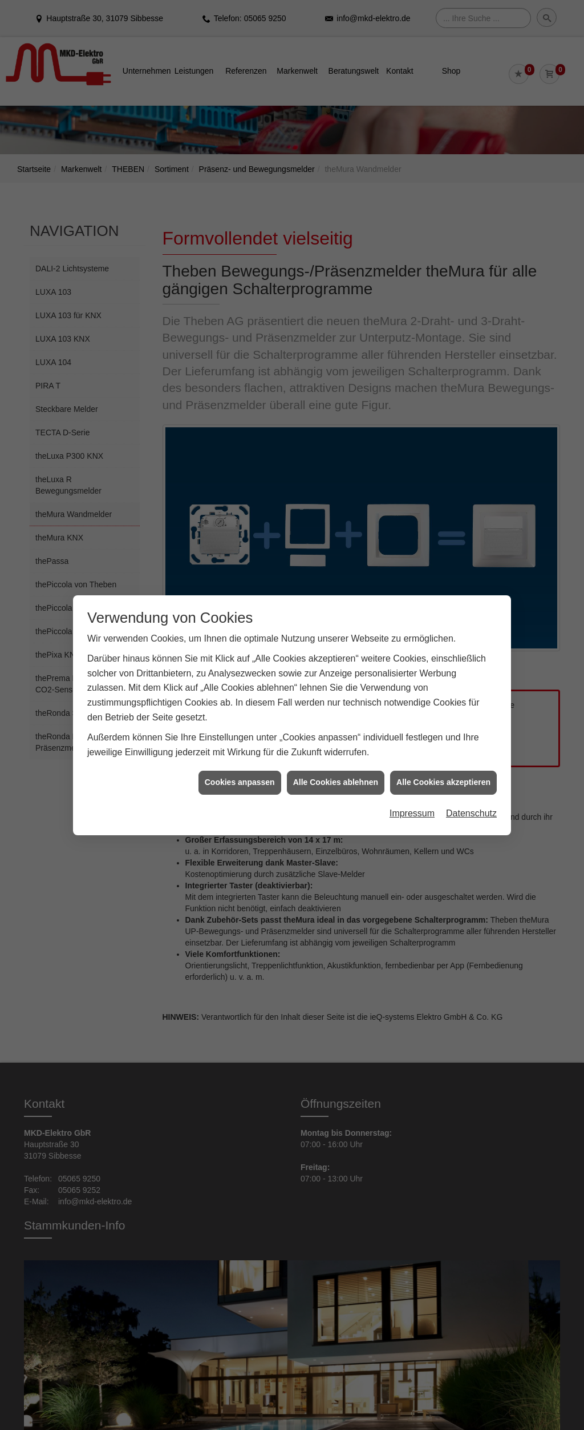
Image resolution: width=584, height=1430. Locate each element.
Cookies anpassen (240, 743)
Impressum (412, 775)
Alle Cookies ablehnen (335, 743)
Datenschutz (471, 775)
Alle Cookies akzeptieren (443, 743)
